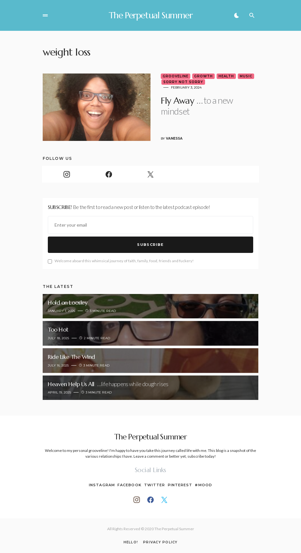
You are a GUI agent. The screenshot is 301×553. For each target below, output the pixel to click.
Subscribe (150, 244)
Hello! (131, 542)
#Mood (203, 485)
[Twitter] (150, 174)
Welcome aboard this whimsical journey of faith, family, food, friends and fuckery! (121, 261)
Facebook (129, 485)
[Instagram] (67, 174)
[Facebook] (108, 174)
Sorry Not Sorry (183, 82)
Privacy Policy (160, 542)
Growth (203, 76)
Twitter (154, 485)
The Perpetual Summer (151, 15)
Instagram (102, 485)
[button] (45, 15)
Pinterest (180, 485)
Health (226, 76)
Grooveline (175, 76)
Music (246, 76)
